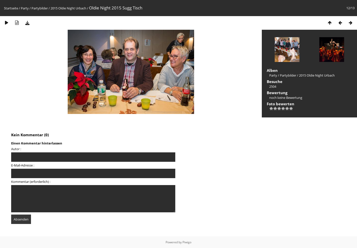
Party (25, 8)
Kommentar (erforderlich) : (30, 181)
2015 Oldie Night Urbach (68, 8)
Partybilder (39, 8)
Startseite (11, 8)
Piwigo (186, 242)
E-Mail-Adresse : (22, 165)
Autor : (16, 149)
